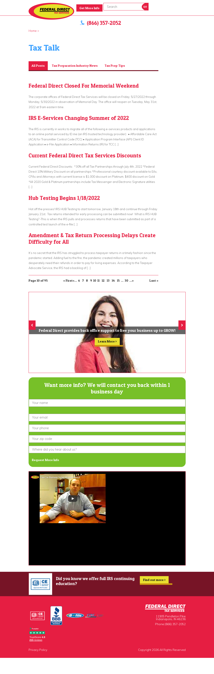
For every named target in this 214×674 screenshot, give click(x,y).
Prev (153, 58)
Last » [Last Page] (153, 281)
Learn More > (107, 342)
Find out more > (154, 581)
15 (118, 281)
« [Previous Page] (73, 281)
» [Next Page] (133, 281)
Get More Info (89, 8)
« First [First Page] (68, 281)
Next (159, 58)
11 (98, 281)
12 (103, 281)
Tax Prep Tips (114, 66)
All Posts (38, 66)
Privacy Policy (38, 650)
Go (145, 6)
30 (126, 281)
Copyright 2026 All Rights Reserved (162, 650)
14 (113, 281)
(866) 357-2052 (104, 23)
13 (108, 281)
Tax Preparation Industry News (75, 66)
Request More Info (45, 460)
